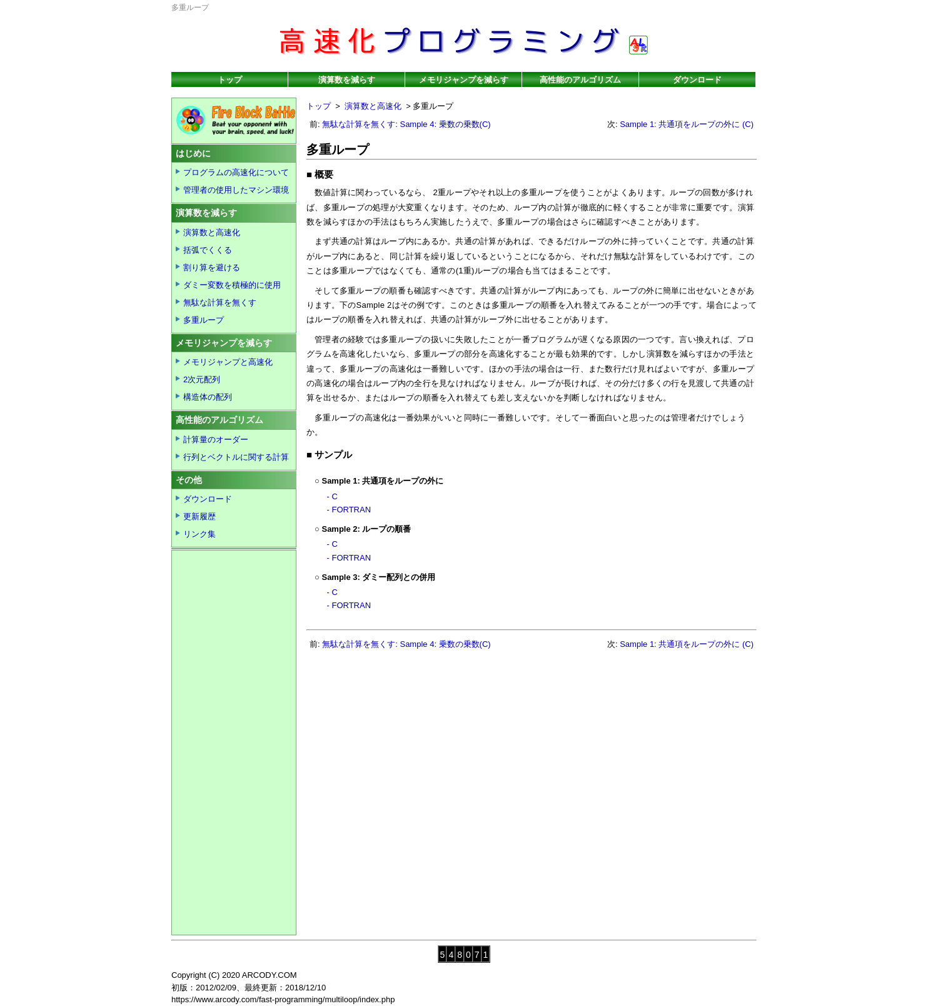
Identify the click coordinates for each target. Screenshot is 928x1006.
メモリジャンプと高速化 (228, 362)
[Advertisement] (678, 543)
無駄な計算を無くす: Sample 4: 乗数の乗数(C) (406, 124)
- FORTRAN (349, 509)
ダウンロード (697, 79)
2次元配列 (201, 379)
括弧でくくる (207, 250)
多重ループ (203, 320)
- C (332, 496)
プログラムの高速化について (236, 172)
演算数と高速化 (373, 106)
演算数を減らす (346, 79)
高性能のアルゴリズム (580, 79)
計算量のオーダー (215, 439)
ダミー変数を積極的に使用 (232, 285)
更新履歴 (199, 516)
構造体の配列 (207, 397)
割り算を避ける (211, 267)
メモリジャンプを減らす (463, 79)
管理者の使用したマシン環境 (236, 190)
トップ (230, 79)
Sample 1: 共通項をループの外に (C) (687, 124)
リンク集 (199, 534)
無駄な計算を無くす (219, 302)
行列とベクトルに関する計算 (236, 457)
